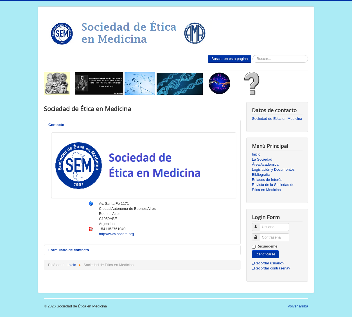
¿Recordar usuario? (268, 263)
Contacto (56, 125)
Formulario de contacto (68, 250)
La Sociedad (262, 159)
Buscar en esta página (229, 59)
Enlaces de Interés (267, 179)
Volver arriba (298, 306)
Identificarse (265, 254)
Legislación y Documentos (273, 169)
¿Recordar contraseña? (271, 268)
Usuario (258, 224)
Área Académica (265, 164)
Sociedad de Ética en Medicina (277, 118)
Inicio (256, 154)
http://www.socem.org (116, 234)
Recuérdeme (266, 246)
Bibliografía (261, 174)
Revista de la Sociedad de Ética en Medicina (273, 187)
